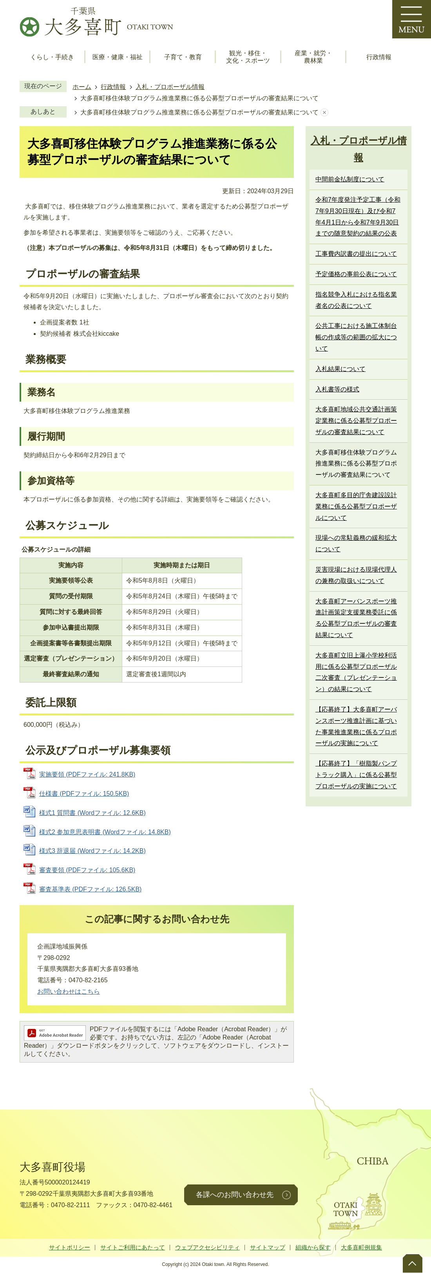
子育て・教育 (183, 57)
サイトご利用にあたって (132, 1247)
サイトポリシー (69, 1247)
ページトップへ (412, 1263)
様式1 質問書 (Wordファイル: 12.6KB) (92, 812)
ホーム (81, 86)
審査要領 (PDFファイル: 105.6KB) (87, 870)
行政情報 (378, 57)
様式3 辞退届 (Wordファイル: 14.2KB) (92, 850)
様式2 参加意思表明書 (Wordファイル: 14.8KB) (105, 832)
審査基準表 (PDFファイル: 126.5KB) (90, 889)
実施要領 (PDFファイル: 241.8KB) (87, 774)
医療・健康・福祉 (117, 57)
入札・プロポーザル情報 (170, 86)
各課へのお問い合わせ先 (234, 1195)
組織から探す (313, 1247)
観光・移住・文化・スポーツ (248, 57)
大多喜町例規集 (361, 1247)
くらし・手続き (52, 57)
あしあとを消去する (324, 112)
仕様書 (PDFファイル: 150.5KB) (84, 793)
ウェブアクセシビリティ (207, 1247)
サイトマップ (267, 1247)
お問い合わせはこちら (68, 991)
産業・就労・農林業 (313, 57)
